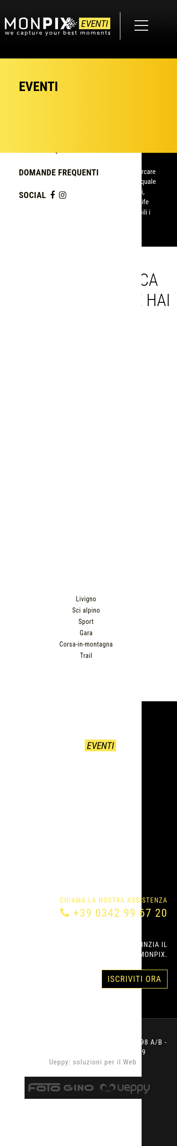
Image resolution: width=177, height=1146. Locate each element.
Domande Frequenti (59, 172)
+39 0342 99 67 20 (120, 913)
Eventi (21, 774)
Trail (86, 655)
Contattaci (29, 796)
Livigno (86, 599)
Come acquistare (40, 785)
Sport (85, 621)
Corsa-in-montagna (86, 644)
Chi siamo (26, 808)
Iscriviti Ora (134, 979)
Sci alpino (86, 610)
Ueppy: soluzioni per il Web (93, 1062)
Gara (86, 633)
